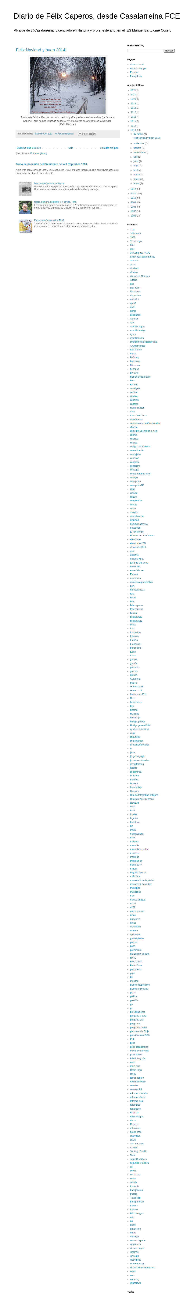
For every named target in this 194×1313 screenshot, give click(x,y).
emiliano (134, 555)
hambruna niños (138, 694)
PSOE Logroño (138, 1058)
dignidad (134, 520)
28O (132, 249)
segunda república (139, 1163)
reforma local (136, 1101)
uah (132, 1217)
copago (134, 477)
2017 (134, 112)
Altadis (133, 280)
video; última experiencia (142, 1267)
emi (132, 551)
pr (131, 1008)
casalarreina (136, 419)
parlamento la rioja (139, 954)
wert (132, 1275)
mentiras (134, 857)
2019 (134, 103)
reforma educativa (139, 1093)
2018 (134, 108)
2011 (134, 193)
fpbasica (134, 636)
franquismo (135, 648)
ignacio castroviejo (139, 729)
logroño (134, 818)
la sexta (134, 783)
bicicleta (134, 373)
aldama (134, 272)
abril (136, 170)
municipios (135, 892)
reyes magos (136, 1116)
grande (133, 675)
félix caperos (136, 609)
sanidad (134, 1147)
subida (133, 1182)
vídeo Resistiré (137, 1263)
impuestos (135, 737)
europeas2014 (137, 589)
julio (136, 157)
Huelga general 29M (140, 725)
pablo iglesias (137, 938)
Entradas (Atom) (38, 153)
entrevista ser (137, 570)
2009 (134, 202)
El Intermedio (137, 531)
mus (132, 895)
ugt (131, 1221)
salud (133, 1139)
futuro (133, 655)
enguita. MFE (137, 558)
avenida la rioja (138, 330)
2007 (134, 211)
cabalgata (135, 388)
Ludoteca (134, 822)
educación (135, 527)
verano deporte (138, 1240)
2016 (134, 116)
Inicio (70, 148)
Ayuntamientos (137, 346)
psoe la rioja (136, 1054)
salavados (135, 1135)
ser (131, 1167)
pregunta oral (137, 1019)
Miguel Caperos (138, 872)
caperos (134, 404)
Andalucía (135, 291)
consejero (135, 466)
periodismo (135, 969)
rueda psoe (136, 1132)
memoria (134, 845)
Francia (134, 640)
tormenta (134, 1186)
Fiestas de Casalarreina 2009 (49, 220)
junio (136, 161)
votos (133, 1271)
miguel (133, 868)
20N (132, 245)
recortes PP (136, 1089)
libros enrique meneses (142, 799)
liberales (134, 791)
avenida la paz (137, 326)
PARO (133, 957)
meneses (134, 853)
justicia (133, 768)
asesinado (135, 315)
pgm (132, 973)
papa (132, 946)
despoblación (137, 516)
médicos (134, 841)
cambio (134, 396)
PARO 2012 (136, 961)
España (134, 574)
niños (133, 915)
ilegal (132, 733)
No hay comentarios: (64, 134)
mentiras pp (136, 861)
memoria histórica (139, 849)
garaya (133, 659)
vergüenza (135, 1244)
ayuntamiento (137, 338)
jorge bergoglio (137, 756)
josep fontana (137, 764)
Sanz (132, 1155)
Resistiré (134, 1112)
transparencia (137, 1201)
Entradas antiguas (109, 148)
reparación (135, 1108)
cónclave (134, 458)
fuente (133, 652)
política (133, 996)
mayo (137, 165)
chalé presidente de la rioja (143, 431)
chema (133, 435)
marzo (137, 174)
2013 (134, 130)
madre (133, 830)
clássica (134, 438)
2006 (134, 215)
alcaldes (134, 268)
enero (137, 183)
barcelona (135, 361)
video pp (134, 1256)
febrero (137, 179)
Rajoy (133, 1074)
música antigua (138, 899)
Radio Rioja (136, 1070)
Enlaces (134, 72)
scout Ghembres (138, 1159)
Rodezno (134, 1124)
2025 (134, 90)
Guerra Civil (136, 690)
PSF (132, 1039)
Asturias (134, 318)
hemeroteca (136, 702)
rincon (133, 1120)
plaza (133, 992)
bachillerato (136, 349)
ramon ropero (137, 1078)
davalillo (134, 512)
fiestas (133, 613)
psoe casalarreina (139, 1047)
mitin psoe (135, 876)
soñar (133, 1178)
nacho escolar (137, 911)
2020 (134, 99)
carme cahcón (137, 407)
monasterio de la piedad (142, 880)
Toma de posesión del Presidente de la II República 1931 (51, 164)
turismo (134, 1209)
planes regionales (139, 988)
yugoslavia (135, 1283)
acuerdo (134, 260)
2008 (134, 207)
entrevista (135, 566)
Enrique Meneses (139, 562)
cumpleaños (136, 500)
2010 (134, 198)
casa (132, 411)
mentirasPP (136, 864)
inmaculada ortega (139, 744)
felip (132, 593)
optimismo (135, 934)
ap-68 (133, 303)
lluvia (132, 806)
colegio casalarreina (140, 446)
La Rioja (134, 779)
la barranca (136, 772)
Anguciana (135, 295)
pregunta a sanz (138, 1015)
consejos (134, 469)
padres (133, 942)
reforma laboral (138, 1097)
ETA (132, 586)
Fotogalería (136, 76)
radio (132, 1062)
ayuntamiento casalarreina (143, 342)
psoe (132, 1043)
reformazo (135, 1105)
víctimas (134, 1252)
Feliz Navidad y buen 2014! (41, 49)
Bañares (134, 357)
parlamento (136, 950)
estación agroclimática (141, 582)
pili (131, 977)
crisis (132, 489)
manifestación (137, 833)
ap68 (132, 307)
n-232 (133, 903)
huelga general (137, 721)
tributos (134, 1205)
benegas (134, 369)
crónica (134, 493)
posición (134, 1000)
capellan (134, 400)
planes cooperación (140, 984)
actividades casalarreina (142, 256)
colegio (133, 442)
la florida (134, 775)
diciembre (139, 134)
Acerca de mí (137, 64)
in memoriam (136, 741)
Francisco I (135, 644)
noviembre (139, 143)
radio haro (135, 1066)
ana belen (135, 287)
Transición (135, 1198)
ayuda (133, 334)
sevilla (133, 1170)
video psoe (135, 1259)
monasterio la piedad (140, 884)
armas (133, 311)
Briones (134, 384)
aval (132, 322)
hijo (132, 706)
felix (132, 601)
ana (132, 284)
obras (133, 923)
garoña (133, 663)
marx (132, 837)
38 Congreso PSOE (140, 252)
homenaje (135, 717)
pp (131, 1004)
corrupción (135, 481)
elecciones (135, 539)
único (133, 1225)
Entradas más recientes (29, 148)
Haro (132, 698)
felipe (133, 597)
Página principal (138, 68)
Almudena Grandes (140, 276)
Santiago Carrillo (138, 1151)
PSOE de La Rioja (139, 1050)
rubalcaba (135, 1128)
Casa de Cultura (138, 415)
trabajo (133, 1194)
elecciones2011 (138, 547)
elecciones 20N (138, 543)
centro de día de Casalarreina (145, 423)
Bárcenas (135, 365)
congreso (134, 462)
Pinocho (134, 981)
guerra (133, 682)
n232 (132, 907)
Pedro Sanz (136, 965)
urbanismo (135, 1229)
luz (131, 826)
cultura (133, 497)
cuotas (133, 504)
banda (133, 353)
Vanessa (134, 1236)
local (132, 810)
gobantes (134, 667)
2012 (134, 189)
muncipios (135, 888)
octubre (138, 148)
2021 (134, 94)
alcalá (133, 264)
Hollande (134, 713)
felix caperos (136, 605)
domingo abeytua (139, 524)
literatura (134, 803)
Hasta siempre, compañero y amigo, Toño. (55, 202)
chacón (134, 427)
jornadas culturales (139, 760)
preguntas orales (138, 1027)
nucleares (135, 919)
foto (132, 628)
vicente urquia (137, 1248)
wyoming (134, 1279)
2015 (134, 121)
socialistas (135, 1174)
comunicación (137, 450)
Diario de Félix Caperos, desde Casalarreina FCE (97, 16)
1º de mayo (136, 241)
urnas (133, 1232)
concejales (135, 454)
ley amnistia (136, 787)
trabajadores (136, 1190)
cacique (134, 392)
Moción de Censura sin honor (49, 183)
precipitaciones (137, 1012)
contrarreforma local (140, 473)
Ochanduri (135, 926)
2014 (134, 125)
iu (131, 748)
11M (132, 229)
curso (133, 508)
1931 (132, 237)
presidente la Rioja (139, 1031)
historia (134, 710)
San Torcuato (137, 1143)
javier (133, 752)
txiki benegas (136, 1213)
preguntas (135, 1023)
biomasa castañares (140, 376)
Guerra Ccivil (136, 686)
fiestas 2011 (136, 617)
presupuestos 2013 (139, 1035)
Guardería (135, 678)
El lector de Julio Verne (141, 535)
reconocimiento (138, 1081)
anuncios (134, 299)
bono (132, 380)
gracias (134, 671)
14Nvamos (135, 233)
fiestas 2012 (136, 621)
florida (133, 624)
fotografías (135, 632)
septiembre (140, 152)
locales (133, 814)
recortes (134, 1085)
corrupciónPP (137, 485)
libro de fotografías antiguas (144, 795)
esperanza (135, 578)
